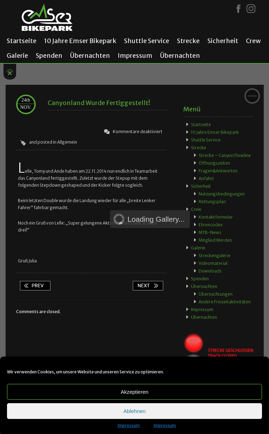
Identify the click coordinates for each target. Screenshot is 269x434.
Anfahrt (206, 178)
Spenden (49, 56)
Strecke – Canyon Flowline (225, 155)
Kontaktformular (216, 217)
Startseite (21, 41)
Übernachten (90, 56)
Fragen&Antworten (218, 170)
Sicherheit (222, 41)
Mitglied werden (215, 240)
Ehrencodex (210, 224)
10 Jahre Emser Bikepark (80, 41)
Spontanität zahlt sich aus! (35, 286)
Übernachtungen (216, 294)
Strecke (188, 41)
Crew (253, 41)
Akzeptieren (134, 392)
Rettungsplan (212, 201)
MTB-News (210, 232)
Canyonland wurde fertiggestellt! (99, 103)
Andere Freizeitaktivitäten (225, 301)
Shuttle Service (146, 41)
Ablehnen (134, 411)
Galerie (17, 56)
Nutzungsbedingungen (222, 194)
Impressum (129, 425)
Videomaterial (213, 263)
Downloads (210, 271)
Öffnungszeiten (214, 163)
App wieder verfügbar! (147, 286)
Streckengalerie (214, 255)
